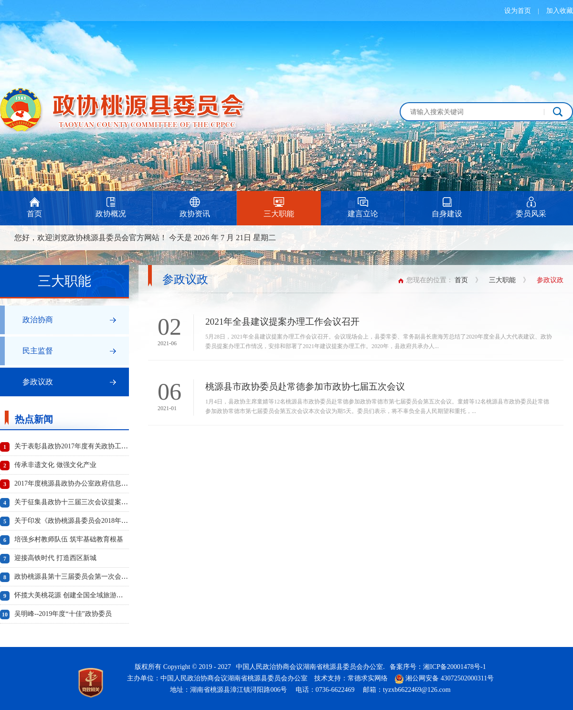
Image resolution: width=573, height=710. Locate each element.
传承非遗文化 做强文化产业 (55, 464)
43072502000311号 (467, 678)
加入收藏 (559, 10)
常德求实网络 (368, 678)
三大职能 (502, 280)
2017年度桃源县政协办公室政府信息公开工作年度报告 (94, 483)
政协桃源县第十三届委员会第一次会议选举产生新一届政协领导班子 (114, 576)
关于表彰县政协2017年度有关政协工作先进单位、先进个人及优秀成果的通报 (128, 446)
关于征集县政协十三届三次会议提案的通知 (77, 502)
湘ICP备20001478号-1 (454, 666)
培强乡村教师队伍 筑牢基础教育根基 (68, 539)
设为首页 (517, 10)
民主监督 (37, 351)
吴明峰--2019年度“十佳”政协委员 (63, 613)
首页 (461, 280)
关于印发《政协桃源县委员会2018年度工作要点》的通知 (97, 520)
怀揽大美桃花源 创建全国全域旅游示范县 (75, 595)
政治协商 (37, 320)
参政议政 (37, 382)
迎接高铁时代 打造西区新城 (55, 558)
